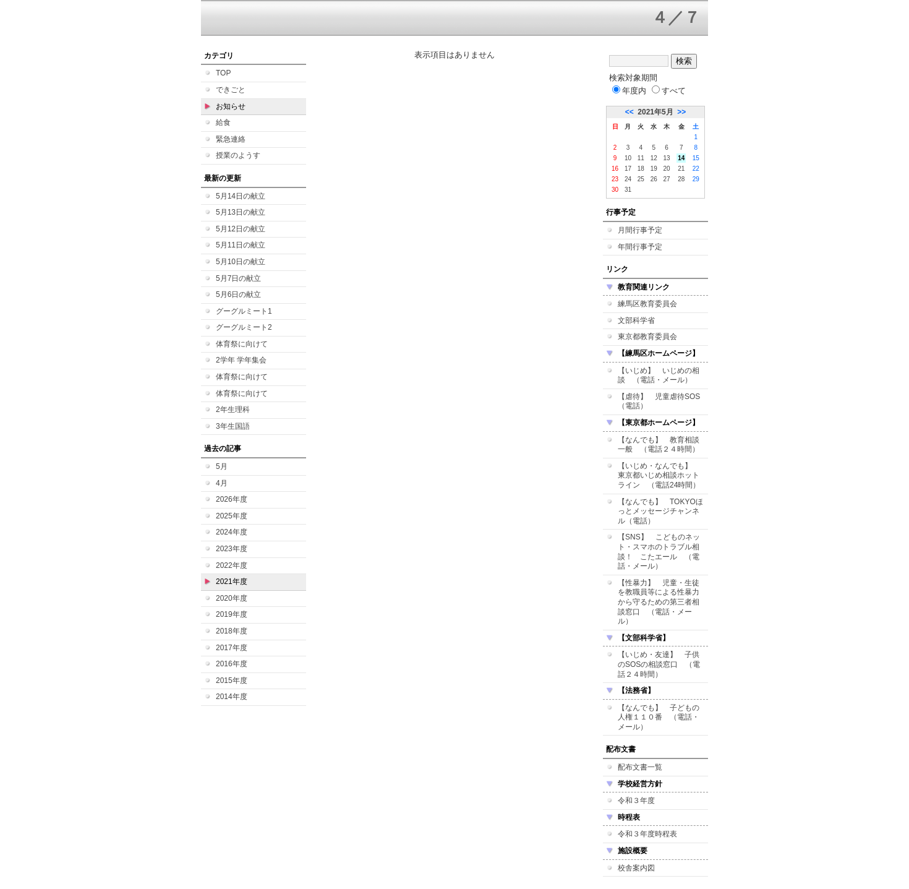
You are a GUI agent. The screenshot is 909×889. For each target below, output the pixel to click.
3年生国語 (233, 426)
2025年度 (231, 516)
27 (667, 179)
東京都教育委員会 (647, 336)
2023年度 (231, 548)
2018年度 (231, 631)
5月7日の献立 (238, 278)
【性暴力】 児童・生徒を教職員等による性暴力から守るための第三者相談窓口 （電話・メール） (658, 601)
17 (628, 168)
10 (628, 158)
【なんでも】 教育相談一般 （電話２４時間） (658, 445)
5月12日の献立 (240, 229)
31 (628, 189)
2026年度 (231, 499)
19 (654, 168)
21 (681, 168)
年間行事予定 (640, 247)
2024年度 (231, 532)
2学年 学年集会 (241, 360)
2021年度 (231, 581)
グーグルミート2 (244, 327)
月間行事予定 (640, 230)
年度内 (629, 90)
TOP (223, 73)
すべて (669, 90)
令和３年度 (636, 800)
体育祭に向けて (242, 344)
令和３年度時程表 (647, 834)
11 (641, 158)
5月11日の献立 (240, 245)
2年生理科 (233, 409)
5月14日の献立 (240, 196)
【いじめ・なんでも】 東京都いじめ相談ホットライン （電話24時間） (659, 475)
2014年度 (231, 696)
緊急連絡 (230, 139)
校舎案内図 (636, 868)
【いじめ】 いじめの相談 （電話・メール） (658, 375)
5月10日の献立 (240, 261)
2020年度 (231, 598)
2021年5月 (655, 112)
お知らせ (230, 106)
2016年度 (231, 663)
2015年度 (231, 680)
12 (654, 158)
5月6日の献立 (238, 294)
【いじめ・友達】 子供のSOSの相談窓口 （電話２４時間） (659, 664)
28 (681, 179)
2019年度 (231, 614)
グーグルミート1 (244, 311)
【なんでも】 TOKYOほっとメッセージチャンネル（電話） (660, 511)
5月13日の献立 (240, 212)
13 (667, 158)
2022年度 (231, 565)
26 (654, 179)
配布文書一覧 (640, 767)
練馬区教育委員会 (647, 303)
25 (641, 179)
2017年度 (231, 647)
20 (667, 168)
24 (628, 179)
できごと (230, 89)
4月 (222, 483)
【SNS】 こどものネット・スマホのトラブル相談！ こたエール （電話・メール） (659, 551)
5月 (222, 466)
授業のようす (238, 155)
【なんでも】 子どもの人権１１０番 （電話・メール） (658, 717)
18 (641, 168)
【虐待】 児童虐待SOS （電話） (662, 401)
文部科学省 (636, 320)
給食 (223, 122)
